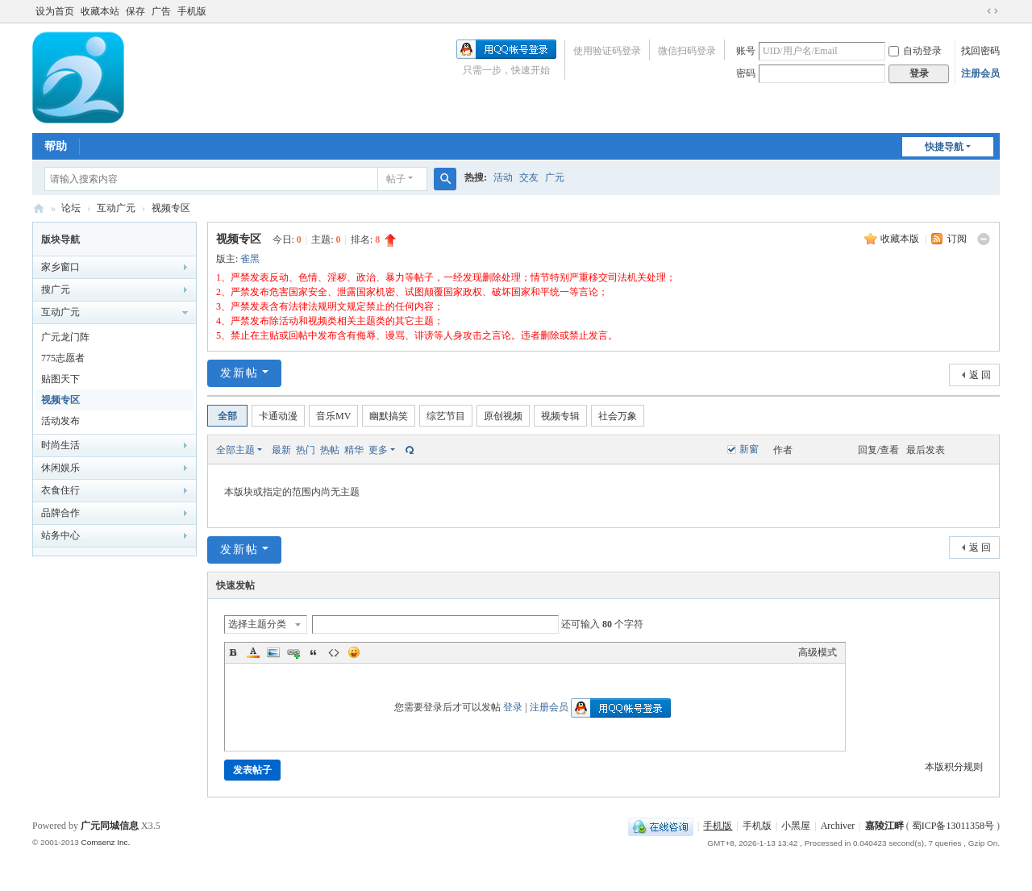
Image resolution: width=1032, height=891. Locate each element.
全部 (227, 416)
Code (334, 652)
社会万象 (617, 416)
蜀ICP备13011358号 (954, 825)
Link (293, 652)
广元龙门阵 (65, 337)
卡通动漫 (278, 416)
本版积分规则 (954, 766)
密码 (745, 73)
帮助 (55, 146)
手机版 (191, 11)
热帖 (329, 450)
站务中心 (60, 535)
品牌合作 (60, 512)
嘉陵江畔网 (38, 208)
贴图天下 (60, 379)
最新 (281, 450)
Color (253, 652)
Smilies (354, 652)
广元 (554, 177)
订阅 (957, 238)
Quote (314, 652)
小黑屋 (795, 825)
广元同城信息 (110, 825)
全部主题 (235, 450)
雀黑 (250, 258)
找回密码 (980, 50)
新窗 (749, 449)
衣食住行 (60, 490)
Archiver (838, 825)
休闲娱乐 (60, 467)
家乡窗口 (60, 267)
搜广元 (55, 289)
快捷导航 (944, 146)
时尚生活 (60, 445)
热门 (305, 450)
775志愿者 (63, 358)
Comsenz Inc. (105, 842)
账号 (745, 50)
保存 (135, 11)
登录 (512, 707)
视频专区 (171, 208)
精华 (354, 450)
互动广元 (116, 208)
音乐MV (333, 416)
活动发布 (60, 421)
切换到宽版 (992, 11)
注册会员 (980, 73)
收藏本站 (100, 11)
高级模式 (817, 652)
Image (273, 652)
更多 (378, 450)
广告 (161, 11)
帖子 (396, 179)
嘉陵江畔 (884, 825)
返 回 (980, 375)
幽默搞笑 (388, 416)
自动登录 (915, 50)
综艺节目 (446, 416)
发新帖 (239, 373)
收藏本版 (901, 238)
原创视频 (503, 416)
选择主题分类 (257, 624)
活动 (503, 177)
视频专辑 (560, 416)
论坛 (71, 208)
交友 (529, 177)
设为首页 (54, 11)
